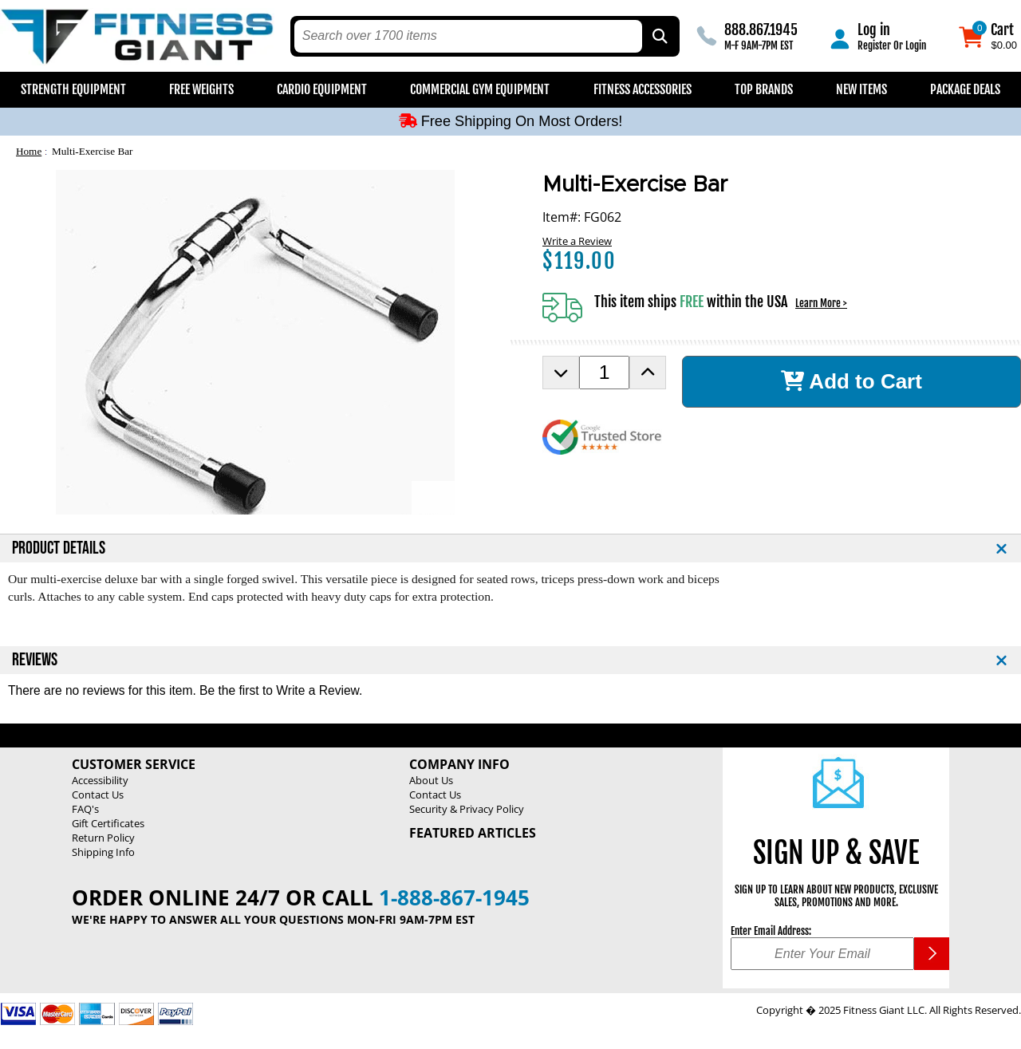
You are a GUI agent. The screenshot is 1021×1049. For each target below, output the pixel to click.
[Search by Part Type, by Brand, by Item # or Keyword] (659, 36)
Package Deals (965, 89)
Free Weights (201, 89)
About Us (431, 780)
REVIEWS (34, 660)
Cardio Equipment (322, 89)
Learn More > (821, 303)
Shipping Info (103, 852)
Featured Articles (472, 833)
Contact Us (98, 794)
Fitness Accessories (642, 89)
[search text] (468, 36)
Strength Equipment (73, 89)
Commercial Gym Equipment (480, 89)
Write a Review (577, 241)
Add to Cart (851, 381)
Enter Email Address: (771, 931)
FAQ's (85, 809)
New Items (861, 89)
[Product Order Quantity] (604, 372)
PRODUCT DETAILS (58, 548)
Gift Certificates (108, 823)
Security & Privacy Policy (466, 809)
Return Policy (103, 837)
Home (28, 151)
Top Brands (764, 89)
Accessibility (100, 780)
